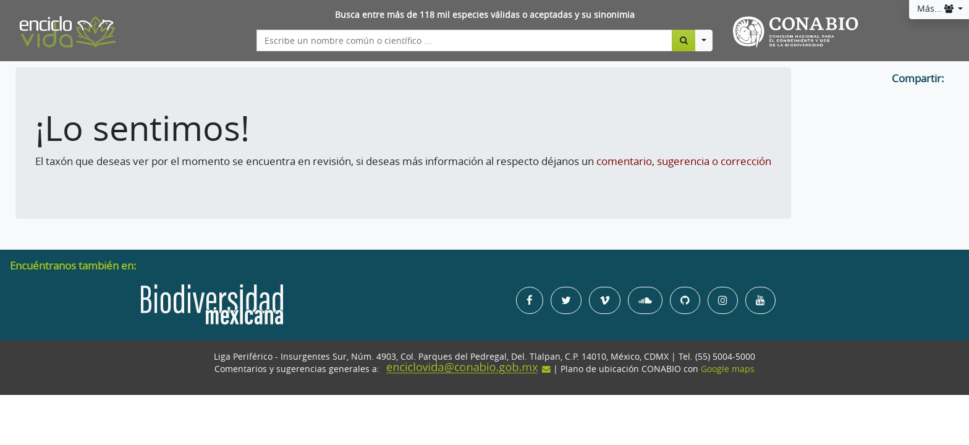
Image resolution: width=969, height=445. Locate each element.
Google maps (728, 369)
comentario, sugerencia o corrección (683, 161)
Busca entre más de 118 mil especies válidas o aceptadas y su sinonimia (485, 15)
